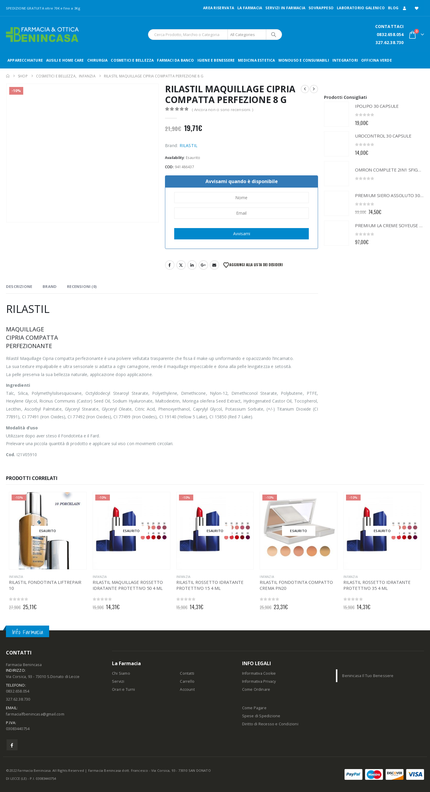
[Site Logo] (42, 34)
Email (214, 265)
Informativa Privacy (259, 681)
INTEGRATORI (345, 60)
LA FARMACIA (249, 7)
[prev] (305, 89)
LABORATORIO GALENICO (361, 7)
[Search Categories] (247, 34)
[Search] (273, 34)
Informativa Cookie (259, 673)
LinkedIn (192, 265)
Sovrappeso (321, 7)
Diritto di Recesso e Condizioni (270, 723)
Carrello (187, 681)
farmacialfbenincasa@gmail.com (35, 714)
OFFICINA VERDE (376, 60)
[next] (314, 89)
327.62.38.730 (390, 42)
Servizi (118, 681)
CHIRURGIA (97, 60)
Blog (393, 7)
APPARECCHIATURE (25, 60)
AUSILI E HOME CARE (65, 60)
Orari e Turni (123, 689)
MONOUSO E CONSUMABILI (303, 60)
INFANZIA (16, 577)
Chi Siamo (121, 673)
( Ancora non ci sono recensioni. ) (222, 109)
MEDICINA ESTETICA (256, 60)
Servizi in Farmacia (285, 7)
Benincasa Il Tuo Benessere (367, 675)
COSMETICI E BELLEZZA (132, 60)
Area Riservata (218, 7)
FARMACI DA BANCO (175, 60)
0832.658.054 (390, 34)
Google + (203, 265)
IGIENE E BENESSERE (216, 60)
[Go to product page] (336, 114)
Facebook (170, 265)
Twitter (181, 265)
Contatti (187, 673)
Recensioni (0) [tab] (81, 286)
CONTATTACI (389, 26)
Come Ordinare (256, 689)
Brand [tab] (50, 286)
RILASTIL (189, 145)
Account (187, 689)
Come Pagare (254, 707)
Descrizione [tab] (19, 286)
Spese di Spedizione (261, 715)
